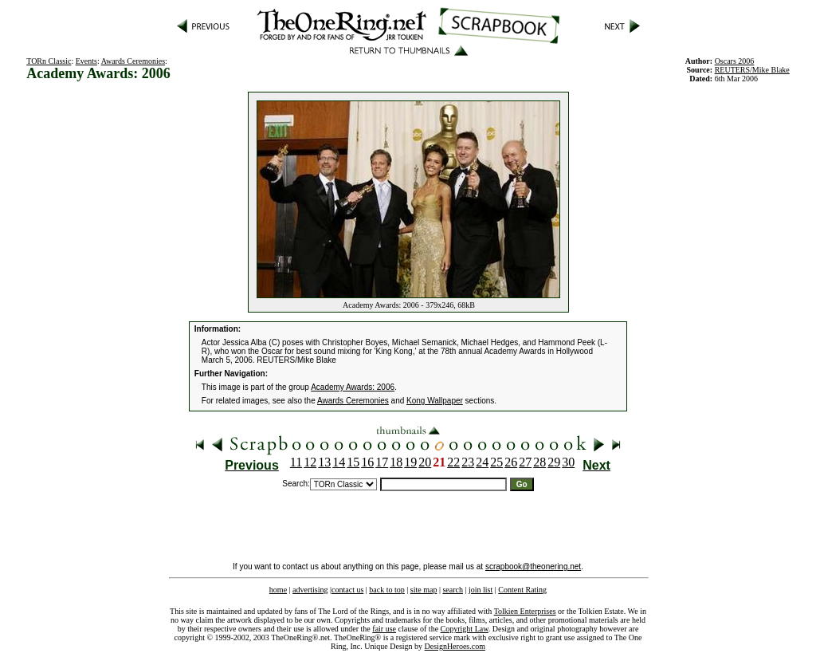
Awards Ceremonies (133, 61)
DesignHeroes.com (455, 646)
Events (86, 61)
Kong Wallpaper (434, 400)
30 (568, 462)
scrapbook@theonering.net (533, 566)
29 (553, 462)
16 (367, 462)
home (278, 589)
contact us (347, 589)
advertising (310, 589)
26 (510, 462)
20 (424, 462)
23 (467, 462)
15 (353, 462)
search (452, 589)
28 (539, 462)
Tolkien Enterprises (525, 611)
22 (453, 462)
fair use (384, 628)
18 (396, 462)
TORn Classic (48, 61)
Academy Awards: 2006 (352, 387)
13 (324, 462)
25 (496, 462)
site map (423, 589)
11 (296, 462)
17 (381, 462)
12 (310, 462)
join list (480, 589)
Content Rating (522, 589)
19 (410, 462)
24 (482, 462)
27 (525, 462)
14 (338, 462)
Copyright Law (464, 628)
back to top (386, 589)
